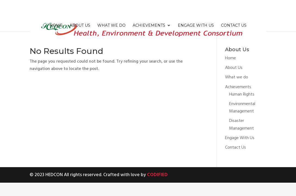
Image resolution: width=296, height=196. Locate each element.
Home (56, 25)
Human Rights (241, 94)
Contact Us (234, 25)
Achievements (149, 25)
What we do (111, 25)
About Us (80, 25)
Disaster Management (241, 124)
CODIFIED (157, 175)
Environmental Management (242, 107)
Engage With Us (196, 25)
